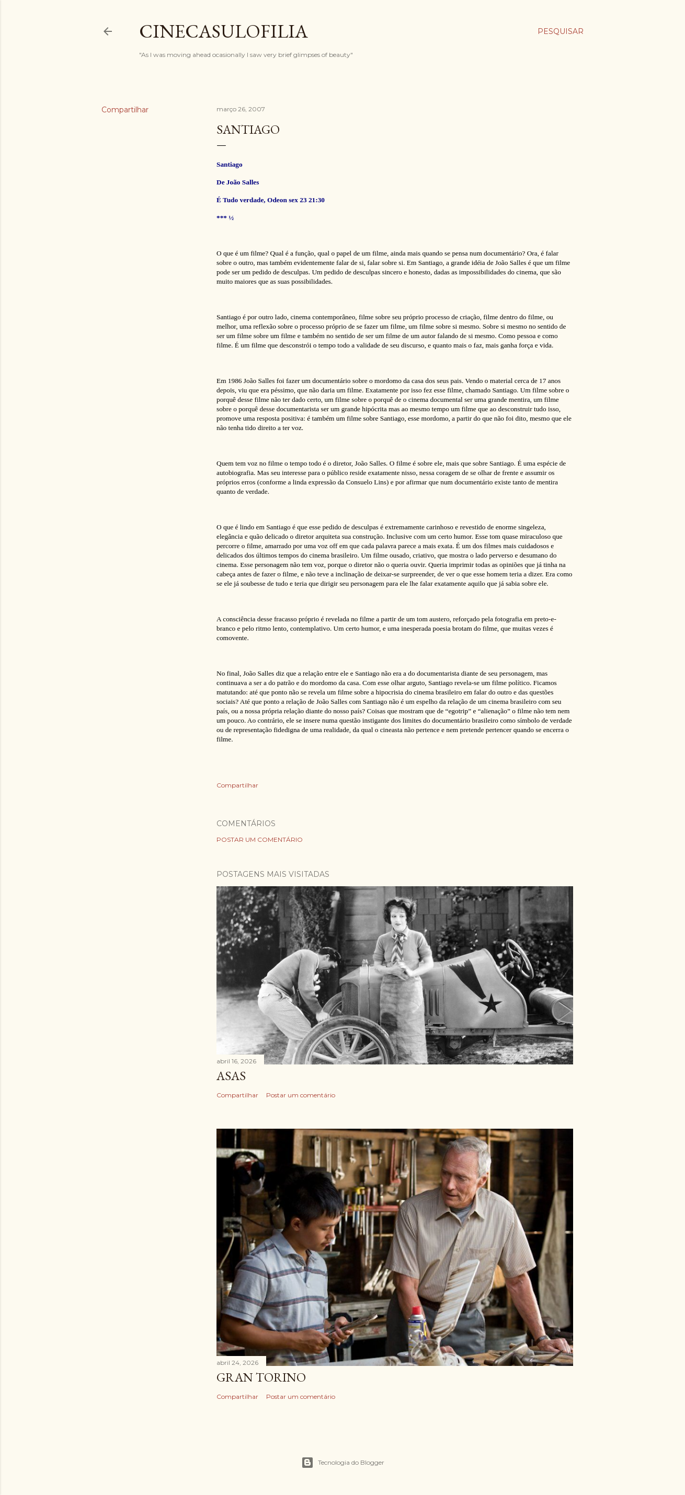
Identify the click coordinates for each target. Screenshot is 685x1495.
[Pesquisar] (561, 31)
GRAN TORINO (261, 1377)
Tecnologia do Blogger (342, 1462)
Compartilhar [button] (125, 109)
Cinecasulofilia (223, 31)
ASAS (231, 1076)
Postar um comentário (259, 839)
